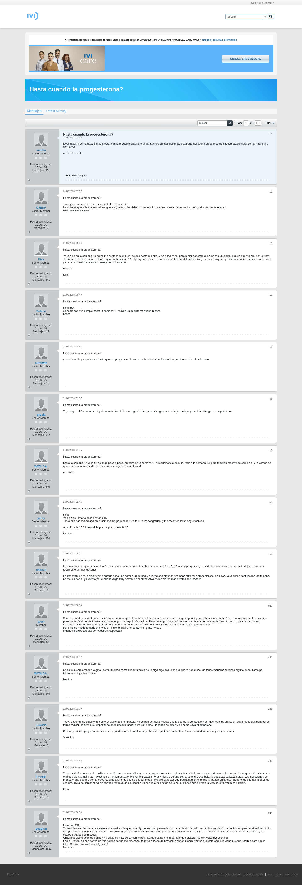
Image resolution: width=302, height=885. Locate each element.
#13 (270, 760)
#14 (270, 812)
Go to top (291, 874)
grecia (41, 414)
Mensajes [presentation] (34, 111)
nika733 (41, 725)
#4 (271, 295)
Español (13, 874)
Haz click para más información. (220, 40)
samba (41, 150)
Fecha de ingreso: (41, 164)
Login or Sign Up (262, 2)
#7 (271, 450)
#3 (271, 243)
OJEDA (41, 207)
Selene (41, 311)
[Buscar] (246, 16)
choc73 (41, 570)
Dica (41, 259)
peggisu (41, 828)
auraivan (41, 363)
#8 (271, 502)
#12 (270, 709)
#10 (270, 605)
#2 (271, 191)
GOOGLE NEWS (254, 874)
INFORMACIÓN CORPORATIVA (224, 874)
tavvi (41, 621)
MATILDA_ (41, 466)
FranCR (41, 777)
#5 (271, 346)
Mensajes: (38, 170)
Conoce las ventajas (245, 58)
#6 (271, 398)
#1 (271, 134)
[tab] (34, 111)
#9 (271, 553)
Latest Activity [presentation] (56, 111)
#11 (270, 657)
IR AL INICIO (274, 874)
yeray (41, 518)
